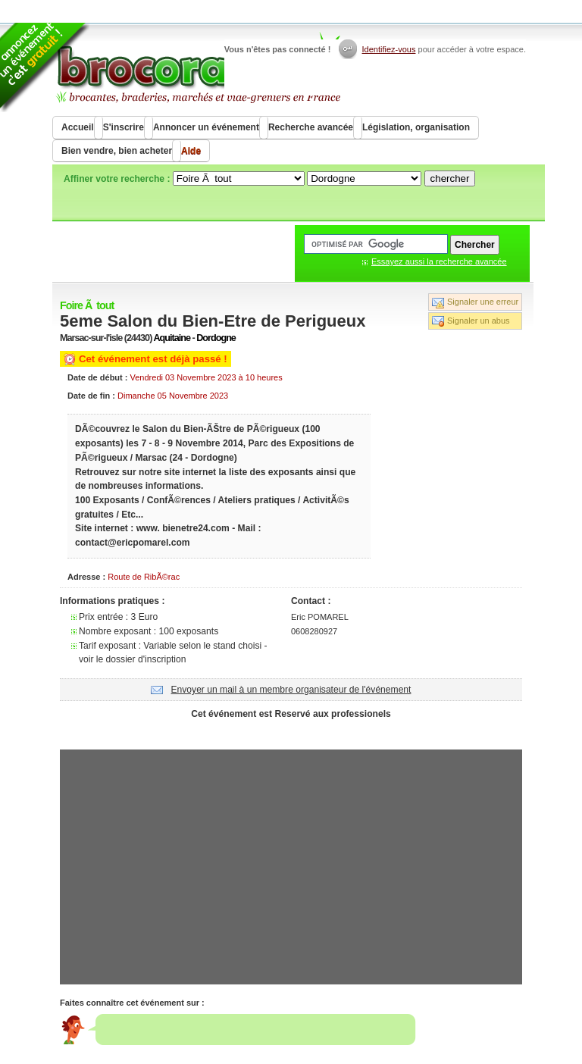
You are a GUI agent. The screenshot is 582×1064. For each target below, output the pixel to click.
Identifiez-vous (389, 49)
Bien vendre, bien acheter (116, 151)
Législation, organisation (416, 127)
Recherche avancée (310, 127)
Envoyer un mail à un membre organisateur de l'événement (291, 689)
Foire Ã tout (87, 305)
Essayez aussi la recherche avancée (439, 261)
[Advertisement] (291, 732)
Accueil (77, 127)
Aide (191, 151)
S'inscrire (123, 127)
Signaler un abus (478, 320)
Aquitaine (171, 338)
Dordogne (216, 338)
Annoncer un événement (206, 127)
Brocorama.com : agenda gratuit (197, 68)
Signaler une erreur (482, 301)
